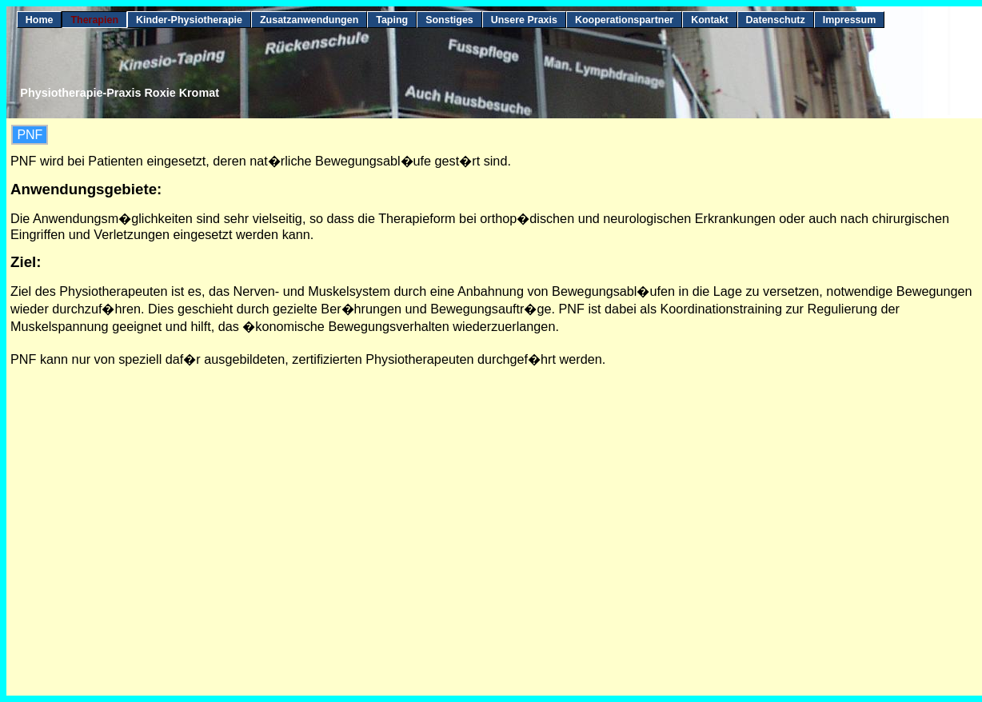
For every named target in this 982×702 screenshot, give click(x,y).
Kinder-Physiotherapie (189, 20)
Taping (392, 20)
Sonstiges (449, 20)
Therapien (94, 20)
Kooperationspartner (624, 20)
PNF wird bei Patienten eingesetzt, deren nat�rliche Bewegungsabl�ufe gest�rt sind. (260, 161)
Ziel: (25, 261)
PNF (29, 135)
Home (40, 20)
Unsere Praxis (524, 20)
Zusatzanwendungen (309, 20)
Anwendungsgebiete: (86, 189)
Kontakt (709, 20)
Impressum (849, 20)
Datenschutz (775, 20)
